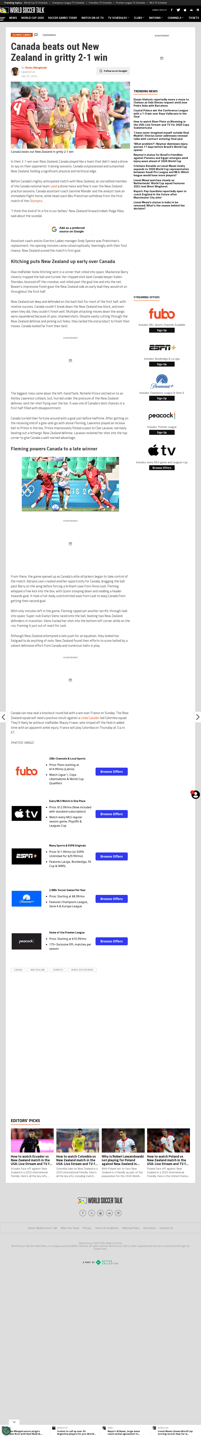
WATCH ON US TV (92, 18)
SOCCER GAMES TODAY (62, 18)
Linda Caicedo (90, 717)
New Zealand (37, 969)
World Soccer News (82, 969)
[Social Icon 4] (118, 1227)
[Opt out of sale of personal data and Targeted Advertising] (6, 1430)
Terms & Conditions (107, 1242)
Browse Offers (111, 771)
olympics (58, 969)
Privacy (87, 1242)
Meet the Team (70, 1242)
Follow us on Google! (115, 71)
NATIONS (156, 18)
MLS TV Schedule (158, 2)
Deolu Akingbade (36, 67)
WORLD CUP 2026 (32, 18)
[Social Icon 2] (100, 1227)
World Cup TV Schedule (36, 2)
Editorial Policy (131, 1242)
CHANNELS (176, 18)
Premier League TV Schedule (130, 2)
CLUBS (139, 18)
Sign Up (162, 330)
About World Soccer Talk (42, 1242)
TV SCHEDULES (119, 18)
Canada (18, 969)
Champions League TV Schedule (68, 2)
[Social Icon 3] (109, 1227)
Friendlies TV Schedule (100, 2)
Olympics (36, 200)
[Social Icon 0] (82, 1227)
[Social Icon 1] (91, 1227)
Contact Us (166, 1242)
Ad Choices (149, 1242)
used (53, 186)
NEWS (13, 18)
